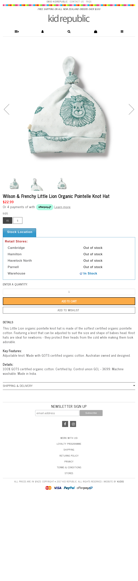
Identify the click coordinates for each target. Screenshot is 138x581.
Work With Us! (69, 438)
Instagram (73, 424)
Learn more (62, 206)
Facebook (65, 424)
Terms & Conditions (69, 467)
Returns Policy (69, 456)
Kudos (120, 481)
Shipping (69, 449)
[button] (16, 32)
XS (7, 220)
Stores (69, 473)
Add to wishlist (68, 310)
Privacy (69, 461)
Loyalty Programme (69, 444)
